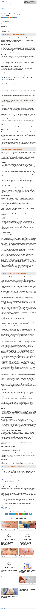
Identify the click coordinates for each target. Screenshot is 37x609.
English (2, 8)
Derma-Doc (4, 2)
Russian (1, 608)
